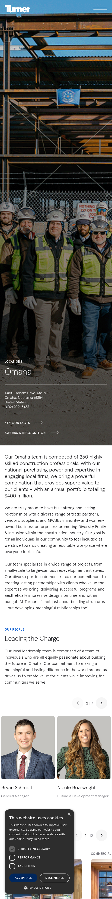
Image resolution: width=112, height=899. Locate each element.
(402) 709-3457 (17, 406)
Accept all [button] (23, 878)
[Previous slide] (77, 703)
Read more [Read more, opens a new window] (41, 839)
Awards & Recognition (32, 433)
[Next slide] (101, 703)
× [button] (69, 814)
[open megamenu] (81, 9)
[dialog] (39, 851)
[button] (39, 887)
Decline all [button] (54, 878)
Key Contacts (24, 423)
